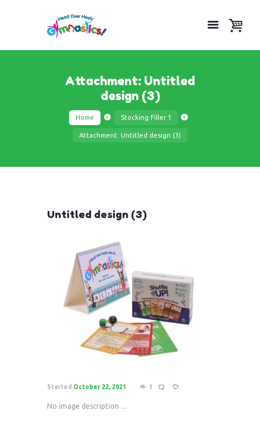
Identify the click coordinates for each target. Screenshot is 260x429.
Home (85, 117)
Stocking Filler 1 (146, 117)
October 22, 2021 (99, 387)
